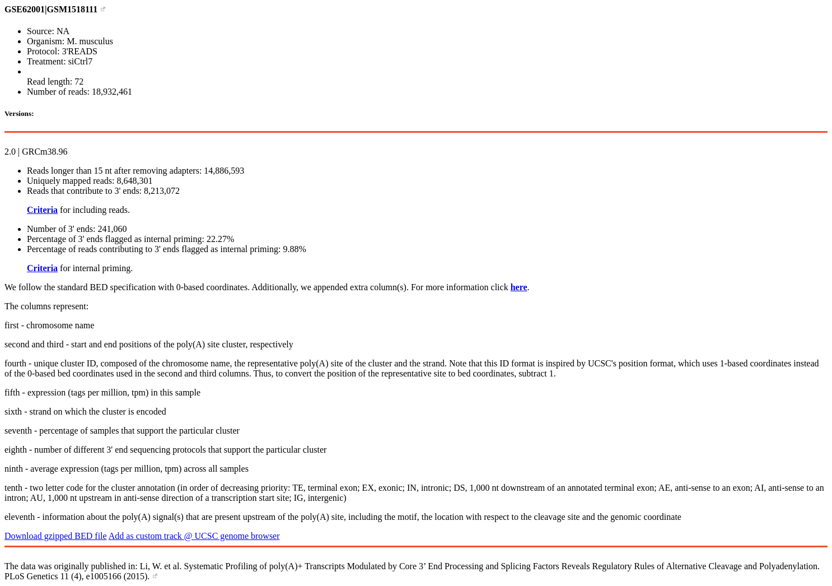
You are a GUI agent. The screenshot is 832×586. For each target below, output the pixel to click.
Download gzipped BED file (55, 536)
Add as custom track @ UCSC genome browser (194, 536)
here (519, 287)
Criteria (42, 210)
